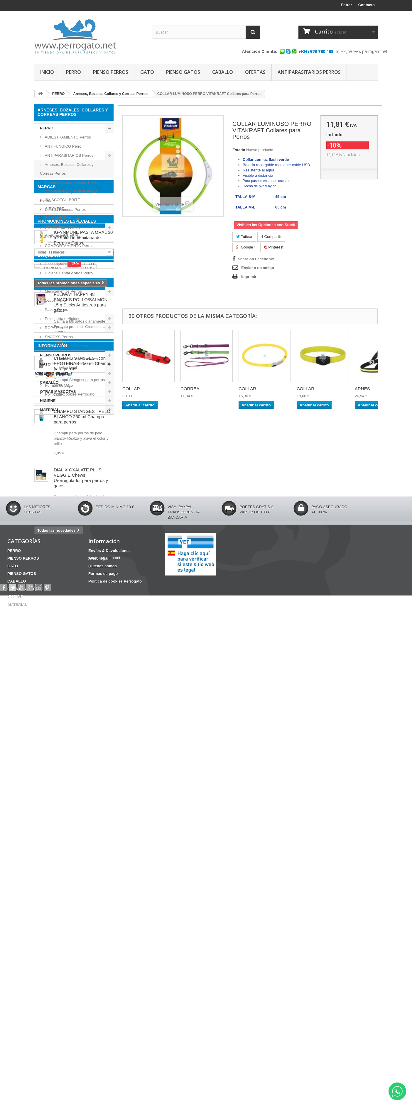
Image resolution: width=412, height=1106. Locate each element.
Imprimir (248, 276)
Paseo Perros (56, 309)
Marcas (46, 430)
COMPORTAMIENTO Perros (69, 245)
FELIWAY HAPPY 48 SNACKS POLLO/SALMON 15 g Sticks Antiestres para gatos (80, 662)
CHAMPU (83, 624)
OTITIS (88, 606)
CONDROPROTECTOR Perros (71, 255)
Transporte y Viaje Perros (66, 346)
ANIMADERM (56, 458)
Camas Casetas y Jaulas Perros (71, 182)
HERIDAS (52, 606)
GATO (147, 72)
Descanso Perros (59, 264)
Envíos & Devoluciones (64, 921)
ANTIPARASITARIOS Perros (68, 155)
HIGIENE (47, 400)
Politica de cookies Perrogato (69, 956)
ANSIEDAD (47, 615)
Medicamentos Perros (63, 291)
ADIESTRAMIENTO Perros (67, 137)
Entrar (346, 5)
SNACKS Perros (58, 337)
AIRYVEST (54, 449)
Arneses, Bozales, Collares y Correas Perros (67, 169)
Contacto (366, 5)
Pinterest (273, 247)
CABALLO (222, 72)
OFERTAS (255, 72)
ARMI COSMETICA (61, 476)
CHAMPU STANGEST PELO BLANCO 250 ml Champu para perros (82, 777)
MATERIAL (49, 410)
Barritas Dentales (53, 624)
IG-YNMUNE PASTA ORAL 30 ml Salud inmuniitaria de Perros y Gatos (83, 529)
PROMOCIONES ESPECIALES (67, 512)
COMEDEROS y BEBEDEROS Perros (68, 196)
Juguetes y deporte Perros (67, 282)
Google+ (245, 247)
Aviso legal (53, 929)
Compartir (271, 236)
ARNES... (364, 388)
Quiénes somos (58, 938)
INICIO (47, 72)
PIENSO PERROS (110, 72)
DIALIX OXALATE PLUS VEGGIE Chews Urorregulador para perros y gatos (81, 838)
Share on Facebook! (256, 259)
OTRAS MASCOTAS (58, 391)
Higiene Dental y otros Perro (68, 273)
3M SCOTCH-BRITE (62, 440)
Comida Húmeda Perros (65, 209)
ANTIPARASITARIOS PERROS (309, 72)
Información (52, 910)
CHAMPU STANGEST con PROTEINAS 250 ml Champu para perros (83, 724)
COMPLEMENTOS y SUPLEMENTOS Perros (60, 232)
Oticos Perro (55, 300)
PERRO (73, 72)
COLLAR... (133, 388)
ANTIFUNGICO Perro (63, 146)
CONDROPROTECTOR (84, 615)
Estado (238, 150)
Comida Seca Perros (62, 218)
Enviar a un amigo (257, 268)
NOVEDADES (51, 644)
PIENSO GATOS (183, 72)
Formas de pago (58, 947)
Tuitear (244, 236)
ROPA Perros (55, 328)
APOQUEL (53, 467)
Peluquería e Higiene (62, 318)
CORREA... (191, 388)
